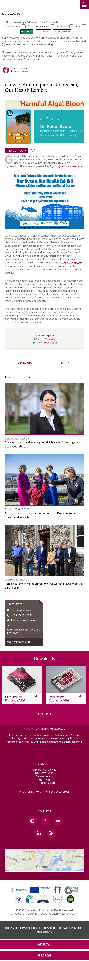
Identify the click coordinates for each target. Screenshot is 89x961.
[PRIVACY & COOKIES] (31, 928)
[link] (30, 890)
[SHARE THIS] (44, 944)
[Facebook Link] (45, 821)
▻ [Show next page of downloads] (50, 713)
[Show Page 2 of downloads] (46, 713)
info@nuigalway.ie (21, 610)
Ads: (78, 26)
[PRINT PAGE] (44, 955)
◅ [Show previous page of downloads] (38, 713)
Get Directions (32, 791)
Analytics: (62, 26)
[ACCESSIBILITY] (44, 932)
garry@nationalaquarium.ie (67, 166)
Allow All (28, 32)
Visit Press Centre (18, 642)
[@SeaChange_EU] (71, 262)
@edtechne (50, 342)
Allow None (45, 32)
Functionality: (13, 26)
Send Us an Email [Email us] (59, 791)
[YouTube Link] (57, 821)
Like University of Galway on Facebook (23, 631)
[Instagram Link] (32, 821)
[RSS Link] (51, 833)
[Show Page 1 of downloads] (42, 713)
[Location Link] (44, 869)
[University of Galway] (16, 71)
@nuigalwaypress (29, 620)
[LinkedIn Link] (38, 833)
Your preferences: (38, 26)
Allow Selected (63, 32)
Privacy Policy (31, 59)
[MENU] (84, 4)
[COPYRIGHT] (50, 928)
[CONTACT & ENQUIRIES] (71, 928)
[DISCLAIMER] (12, 928)
